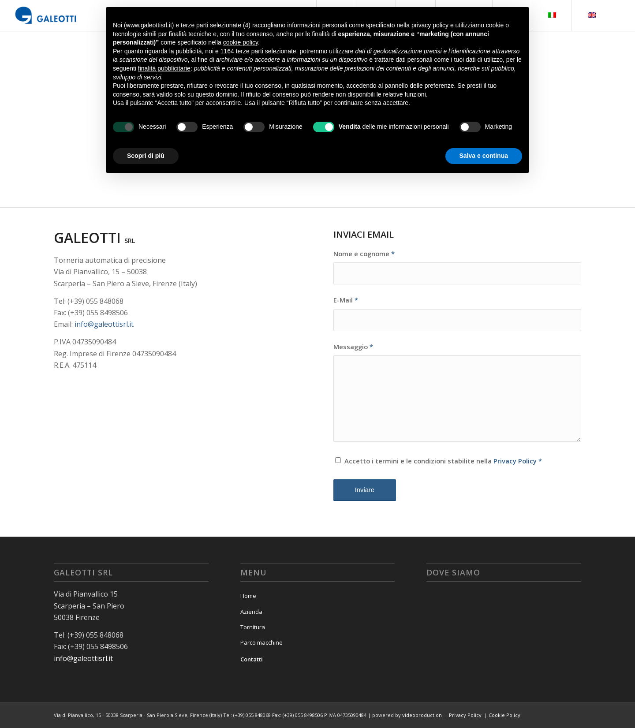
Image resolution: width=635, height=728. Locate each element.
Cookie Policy (504, 715)
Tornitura (252, 627)
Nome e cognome (364, 253)
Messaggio (353, 346)
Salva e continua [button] (483, 155)
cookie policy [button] (240, 42)
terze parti (249, 51)
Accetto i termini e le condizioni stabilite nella (443, 460)
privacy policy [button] (429, 25)
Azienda (251, 612)
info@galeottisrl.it (104, 324)
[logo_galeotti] (46, 15)
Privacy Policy (515, 460)
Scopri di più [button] (145, 155)
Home (248, 596)
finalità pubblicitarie (164, 68)
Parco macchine (261, 642)
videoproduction (422, 715)
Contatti (251, 659)
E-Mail (345, 299)
